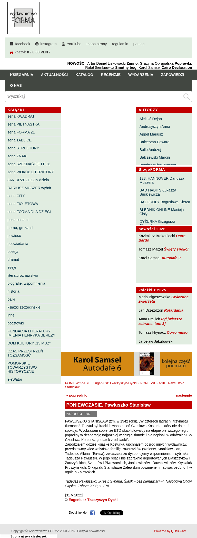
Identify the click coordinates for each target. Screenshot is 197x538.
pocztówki (15, 323)
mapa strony (96, 44)
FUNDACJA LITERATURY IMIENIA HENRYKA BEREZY (31, 333)
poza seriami (17, 220)
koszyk (20, 52)
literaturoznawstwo (22, 275)
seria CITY (16, 196)
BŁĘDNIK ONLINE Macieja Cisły (162, 212)
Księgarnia (21, 75)
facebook (22, 44)
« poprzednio (76, 395)
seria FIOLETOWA (22, 204)
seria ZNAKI (17, 156)
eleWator (14, 379)
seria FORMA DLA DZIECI (29, 212)
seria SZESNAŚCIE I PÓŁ (28, 164)
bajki (11, 299)
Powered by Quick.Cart (169, 531)
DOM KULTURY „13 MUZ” (29, 343)
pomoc (138, 44)
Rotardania (173, 310)
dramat (13, 259)
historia (13, 291)
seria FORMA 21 (21, 132)
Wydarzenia (140, 75)
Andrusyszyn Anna (155, 126)
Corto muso (177, 332)
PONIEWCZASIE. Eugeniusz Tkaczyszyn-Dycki (100, 383)
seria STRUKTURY (23, 148)
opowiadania (17, 244)
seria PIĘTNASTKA (23, 124)
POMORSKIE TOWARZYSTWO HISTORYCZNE (22, 367)
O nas (16, 85)
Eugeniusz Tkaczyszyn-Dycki (92, 500)
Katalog (84, 75)
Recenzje (111, 75)
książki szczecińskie (23, 307)
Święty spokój (176, 249)
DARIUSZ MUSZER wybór (29, 188)
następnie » (185, 395)
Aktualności (54, 75)
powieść (14, 236)
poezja (12, 251)
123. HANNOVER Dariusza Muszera (162, 180)
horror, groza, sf (20, 228)
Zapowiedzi (172, 75)
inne (10, 315)
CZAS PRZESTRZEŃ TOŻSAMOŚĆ (25, 353)
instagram (49, 44)
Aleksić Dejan (151, 119)
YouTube (74, 44)
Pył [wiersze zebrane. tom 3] (160, 321)
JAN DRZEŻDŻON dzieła (28, 180)
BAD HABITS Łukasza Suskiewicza (158, 192)
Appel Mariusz (151, 134)
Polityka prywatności (91, 531)
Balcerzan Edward (155, 142)
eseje (11, 267)
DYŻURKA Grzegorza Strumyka (157, 223)
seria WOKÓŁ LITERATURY (30, 172)
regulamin (120, 44)
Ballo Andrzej (150, 150)
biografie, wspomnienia (26, 283)
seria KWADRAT (21, 116)
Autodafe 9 (171, 258)
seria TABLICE (19, 140)
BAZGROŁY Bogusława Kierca (165, 202)
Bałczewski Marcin (155, 157)
